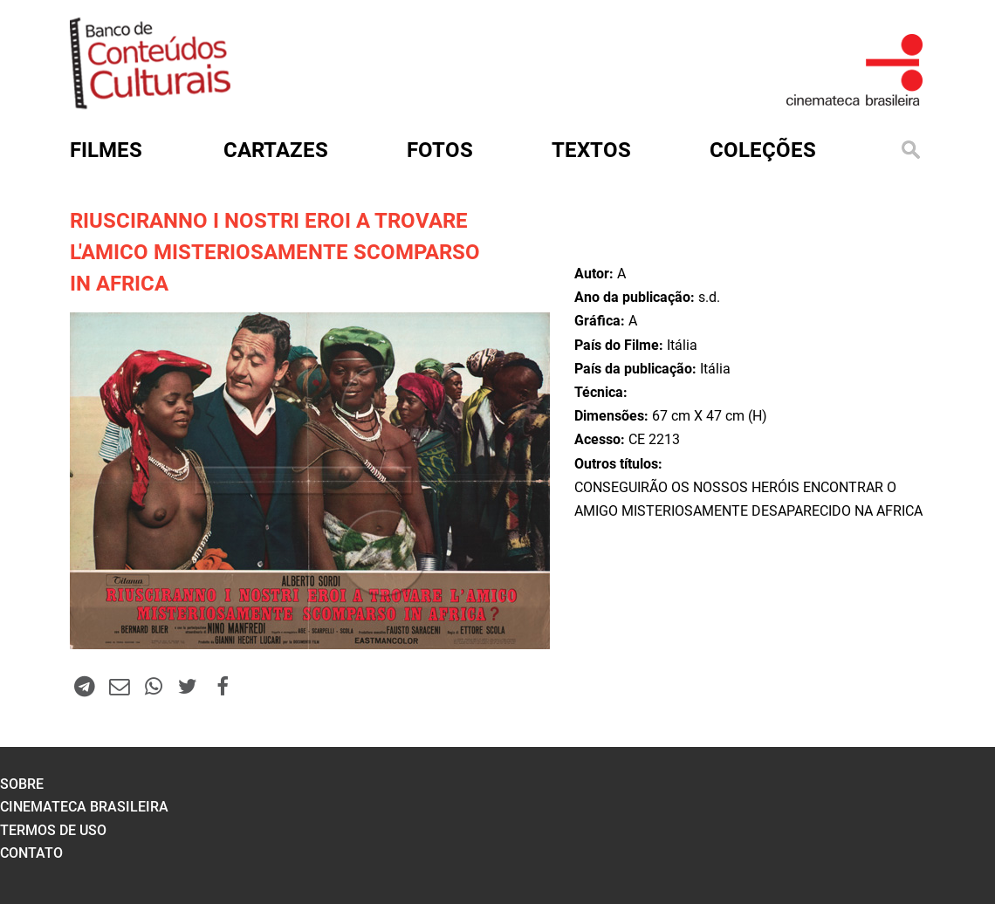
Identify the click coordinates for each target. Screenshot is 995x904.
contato (31, 853)
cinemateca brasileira (84, 806)
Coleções (763, 150)
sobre (22, 784)
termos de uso (53, 830)
